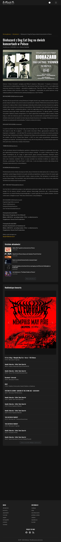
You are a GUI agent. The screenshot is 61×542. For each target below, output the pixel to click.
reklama (33, 517)
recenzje (5, 515)
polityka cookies (35, 515)
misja (32, 510)
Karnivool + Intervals (10, 377)
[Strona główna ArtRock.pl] (8, 3)
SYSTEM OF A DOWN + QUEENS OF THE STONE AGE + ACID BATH (22, 391)
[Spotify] (30, 532)
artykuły (5, 522)
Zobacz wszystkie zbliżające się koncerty (30, 442)
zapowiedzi (5, 512)
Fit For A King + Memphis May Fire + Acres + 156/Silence (20, 358)
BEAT (6, 384)
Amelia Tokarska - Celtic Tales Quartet (15, 364)
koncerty (5, 510)
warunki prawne (35, 512)
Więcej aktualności (30, 278)
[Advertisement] (30, 18)
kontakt (33, 522)
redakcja (33, 508)
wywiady (5, 524)
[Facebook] (26, 532)
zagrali (4, 517)
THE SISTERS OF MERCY (11, 417)
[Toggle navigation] (56, 2)
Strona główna (7, 34)
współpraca (34, 519)
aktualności (5, 508)
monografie (6, 519)
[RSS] (33, 532)
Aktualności (15, 34)
